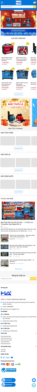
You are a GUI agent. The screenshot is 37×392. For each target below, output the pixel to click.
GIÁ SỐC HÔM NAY (18, 38)
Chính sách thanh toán (6, 338)
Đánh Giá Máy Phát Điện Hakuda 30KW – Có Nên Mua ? (22, 260)
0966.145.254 (13, 321)
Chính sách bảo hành (6, 336)
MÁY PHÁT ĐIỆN (7, 133)
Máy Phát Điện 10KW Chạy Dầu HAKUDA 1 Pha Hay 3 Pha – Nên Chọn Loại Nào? (22, 246)
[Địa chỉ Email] (18, 278)
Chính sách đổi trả (5, 341)
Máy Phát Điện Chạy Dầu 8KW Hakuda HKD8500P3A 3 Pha (22, 84)
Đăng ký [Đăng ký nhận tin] (33, 278)
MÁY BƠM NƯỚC (7, 176)
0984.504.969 (13, 326)
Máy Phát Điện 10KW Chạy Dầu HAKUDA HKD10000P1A (7, 84)
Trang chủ (3, 349)
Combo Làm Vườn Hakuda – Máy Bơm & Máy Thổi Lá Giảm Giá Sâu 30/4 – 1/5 (22, 236)
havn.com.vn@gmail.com (12, 309)
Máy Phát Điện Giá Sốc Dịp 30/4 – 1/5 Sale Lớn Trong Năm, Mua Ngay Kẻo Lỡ (17, 223)
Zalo (7, 357)
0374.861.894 (13, 331)
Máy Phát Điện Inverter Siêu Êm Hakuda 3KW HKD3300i (7, 59)
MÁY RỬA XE (5, 154)
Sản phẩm (3, 351)
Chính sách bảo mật (5, 343)
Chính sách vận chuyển (6, 340)
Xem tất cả (18, 94)
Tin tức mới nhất (7, 199)
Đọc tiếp (30, 231)
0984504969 (10, 306)
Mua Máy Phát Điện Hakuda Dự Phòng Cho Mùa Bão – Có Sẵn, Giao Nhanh (23, 253)
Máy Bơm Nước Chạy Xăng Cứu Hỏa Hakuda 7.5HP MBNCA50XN (21, 59)
